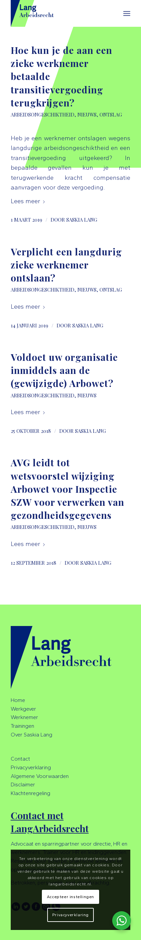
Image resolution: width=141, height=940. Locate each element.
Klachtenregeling (30, 793)
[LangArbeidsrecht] (59, 13)
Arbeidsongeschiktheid (42, 114)
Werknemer (24, 717)
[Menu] (126, 13)
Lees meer (28, 201)
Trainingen (22, 726)
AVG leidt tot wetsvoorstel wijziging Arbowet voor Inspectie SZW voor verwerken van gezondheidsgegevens (67, 488)
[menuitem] (126, 13)
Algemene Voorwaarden (40, 776)
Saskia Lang (81, 219)
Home (18, 700)
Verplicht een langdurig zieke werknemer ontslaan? (66, 264)
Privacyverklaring (31, 767)
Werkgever (23, 709)
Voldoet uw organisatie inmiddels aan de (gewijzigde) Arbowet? (64, 370)
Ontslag (110, 114)
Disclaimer (23, 784)
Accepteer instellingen (70, 896)
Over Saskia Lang (31, 734)
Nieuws (86, 114)
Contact (20, 759)
